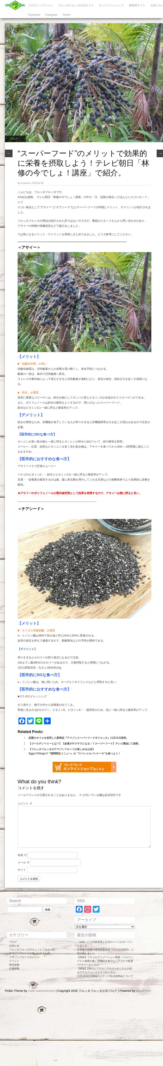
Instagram (51, 14)
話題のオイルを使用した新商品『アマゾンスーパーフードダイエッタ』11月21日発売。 (79, 737)
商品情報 (14, 964)
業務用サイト (137, 5)
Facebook (34, 14)
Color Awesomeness (41, 990)
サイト (22, 869)
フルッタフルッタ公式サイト (76, 5)
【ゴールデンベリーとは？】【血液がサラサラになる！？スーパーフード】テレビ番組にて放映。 (85, 743)
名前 (22, 855)
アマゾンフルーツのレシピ (24, 957)
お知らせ (14, 945)
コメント (25, 803)
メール (24, 862)
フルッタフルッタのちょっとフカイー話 (32, 949)
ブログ (13, 138)
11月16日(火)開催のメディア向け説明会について (105, 976)
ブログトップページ (40, 5)
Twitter (67, 14)
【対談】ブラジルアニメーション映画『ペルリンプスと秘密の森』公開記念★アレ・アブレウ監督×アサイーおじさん (105, 961)
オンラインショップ (111, 5)
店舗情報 (14, 968)
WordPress (143, 990)
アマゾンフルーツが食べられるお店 (29, 953)
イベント (14, 961)
